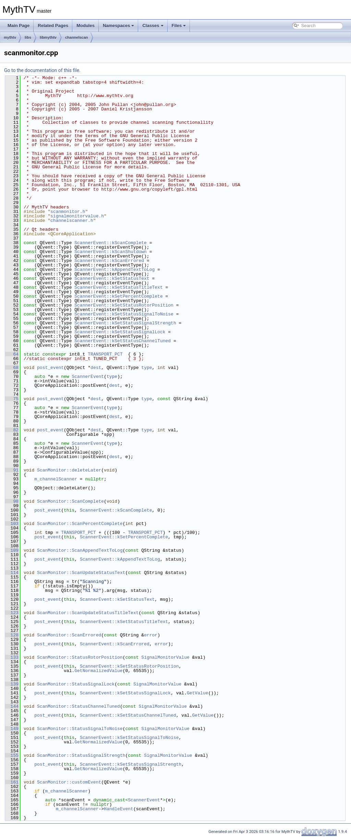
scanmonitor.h (67, 211)
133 (12, 657)
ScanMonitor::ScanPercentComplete (80, 524)
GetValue (197, 693)
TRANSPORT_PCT (105, 354)
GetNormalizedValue (98, 671)
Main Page (18, 25)
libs (28, 37)
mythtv (10, 37)
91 (12, 470)
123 (12, 613)
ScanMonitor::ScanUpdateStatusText (81, 573)
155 (12, 755)
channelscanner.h (71, 220)
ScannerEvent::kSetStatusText (111, 278)
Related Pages (53, 25)
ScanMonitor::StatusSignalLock (75, 684)
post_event (50, 367)
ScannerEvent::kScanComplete (110, 243)
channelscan (76, 37)
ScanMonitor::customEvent (69, 782)
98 (12, 501)
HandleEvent (118, 809)
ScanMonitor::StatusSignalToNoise (80, 729)
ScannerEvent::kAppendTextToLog (114, 269)
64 (12, 354)
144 (12, 706)
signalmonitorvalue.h (77, 216)
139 (12, 684)
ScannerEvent (88, 376)
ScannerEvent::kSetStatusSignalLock (119, 332)
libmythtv (48, 37)
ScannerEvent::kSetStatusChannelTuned (122, 341)
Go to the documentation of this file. (42, 70)
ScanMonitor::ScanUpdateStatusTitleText (87, 613)
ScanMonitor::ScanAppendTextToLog (80, 550)
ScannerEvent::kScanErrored (109, 261)
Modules (85, 25)
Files (179, 25)
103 (12, 524)
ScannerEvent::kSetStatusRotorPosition (123, 305)
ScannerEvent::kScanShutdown (110, 252)
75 (12, 399)
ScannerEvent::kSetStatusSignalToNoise (123, 314)
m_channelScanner (55, 479)
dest (95, 367)
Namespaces (118, 25)
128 (12, 635)
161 (12, 782)
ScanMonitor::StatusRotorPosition (80, 657)
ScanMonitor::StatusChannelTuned (78, 706)
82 (12, 430)
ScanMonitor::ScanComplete (70, 501)
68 (12, 367)
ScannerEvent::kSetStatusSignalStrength (125, 323)
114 (12, 573)
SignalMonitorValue (165, 657)
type (146, 367)
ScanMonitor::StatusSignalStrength (81, 755)
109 (12, 550)
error (150, 635)
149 (12, 729)
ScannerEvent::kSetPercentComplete (118, 296)
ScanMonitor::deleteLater (69, 470)
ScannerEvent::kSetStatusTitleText (118, 287)
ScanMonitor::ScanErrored (69, 635)
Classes (152, 25)
